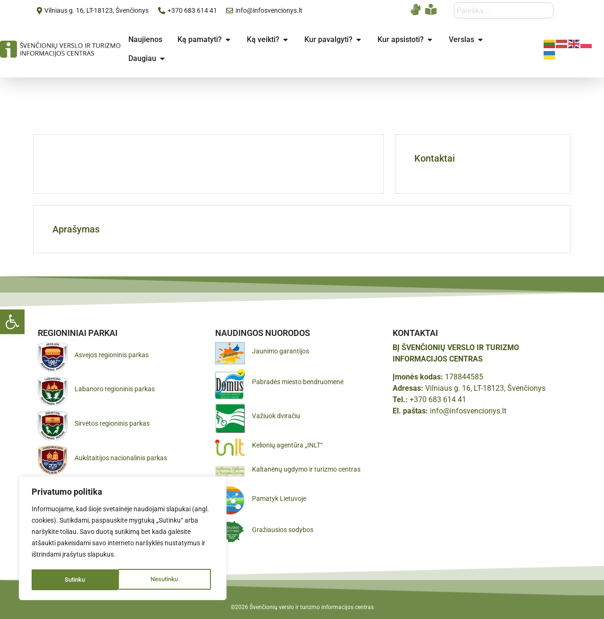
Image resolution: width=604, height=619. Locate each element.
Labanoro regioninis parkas (115, 389)
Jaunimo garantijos (280, 351)
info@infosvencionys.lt (468, 410)
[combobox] (504, 10)
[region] (122, 539)
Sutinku (171, 580)
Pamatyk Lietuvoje (279, 498)
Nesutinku (78, 580)
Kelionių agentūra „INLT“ (287, 445)
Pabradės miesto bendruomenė (298, 382)
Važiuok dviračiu (276, 416)
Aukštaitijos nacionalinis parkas (121, 458)
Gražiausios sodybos (282, 529)
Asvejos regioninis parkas (112, 355)
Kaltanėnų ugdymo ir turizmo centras (306, 469)
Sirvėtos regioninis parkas (112, 423)
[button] (12, 322)
